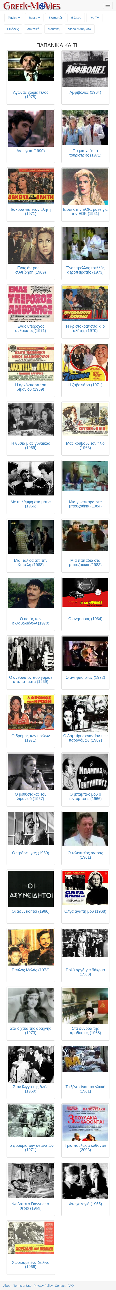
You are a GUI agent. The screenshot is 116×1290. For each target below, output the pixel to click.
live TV (94, 17)
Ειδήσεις (13, 29)
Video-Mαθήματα (79, 29)
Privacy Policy (43, 1285)
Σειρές (34, 17)
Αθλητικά (33, 29)
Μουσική (54, 29)
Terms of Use (22, 1285)
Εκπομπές (55, 17)
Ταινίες (14, 17)
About (7, 1285)
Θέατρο (76, 17)
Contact (60, 1285)
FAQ (71, 1285)
